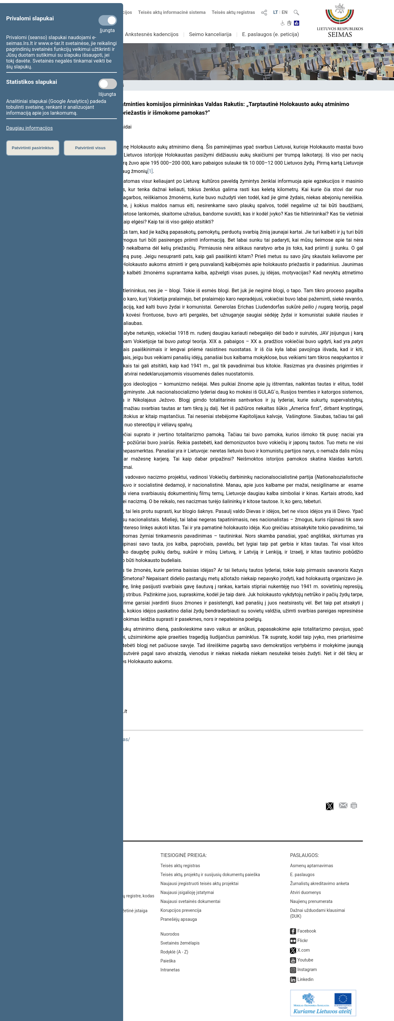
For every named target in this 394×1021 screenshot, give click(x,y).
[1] (150, 171)
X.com (303, 950)
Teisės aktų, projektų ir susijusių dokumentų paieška (210, 874)
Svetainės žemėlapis (179, 943)
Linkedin (305, 979)
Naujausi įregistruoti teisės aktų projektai (199, 883)
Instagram (307, 969)
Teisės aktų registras (233, 12)
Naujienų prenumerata (311, 901)
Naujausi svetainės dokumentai (190, 901)
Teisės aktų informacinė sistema (172, 12)
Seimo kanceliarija (210, 34)
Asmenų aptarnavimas (311, 865)
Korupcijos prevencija (180, 910)
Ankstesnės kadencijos (152, 34)
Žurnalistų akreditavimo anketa (319, 883)
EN (284, 12)
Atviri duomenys (305, 892)
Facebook (306, 931)
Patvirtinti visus (90, 148)
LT (275, 12)
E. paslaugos (302, 874)
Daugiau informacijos (29, 128)
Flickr (302, 940)
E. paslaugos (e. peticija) (270, 34)
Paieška (167, 960)
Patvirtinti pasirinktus (33, 148)
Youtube (305, 959)
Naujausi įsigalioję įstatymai (187, 892)
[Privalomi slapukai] (107, 20)
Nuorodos (169, 934)
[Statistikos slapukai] (107, 84)
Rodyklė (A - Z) (174, 951)
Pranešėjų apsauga (178, 919)
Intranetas (170, 969)
